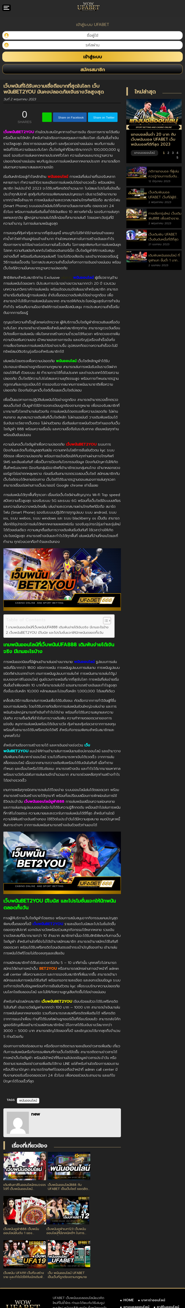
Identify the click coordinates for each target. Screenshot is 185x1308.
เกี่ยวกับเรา (131, 1263)
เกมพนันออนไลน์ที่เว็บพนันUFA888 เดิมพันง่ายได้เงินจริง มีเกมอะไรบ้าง (59, 627)
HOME (128, 1249)
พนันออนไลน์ (28, 1100)
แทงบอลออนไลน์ (136, 1256)
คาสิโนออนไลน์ (168, 1256)
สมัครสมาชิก (92, 69)
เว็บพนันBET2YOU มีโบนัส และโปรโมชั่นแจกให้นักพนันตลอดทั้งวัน (56, 632)
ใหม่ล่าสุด (145, 92)
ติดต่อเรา (155, 1263)
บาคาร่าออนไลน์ (153, 1249)
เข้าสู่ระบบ (92, 56)
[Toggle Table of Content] (105, 620)
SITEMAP (130, 1270)
